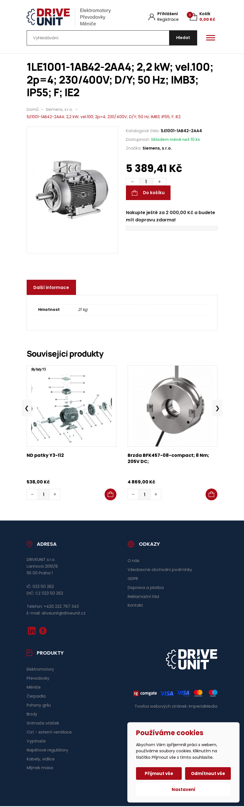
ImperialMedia (203, 707)
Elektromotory (40, 670)
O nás (133, 561)
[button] (110, 495)
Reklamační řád (143, 597)
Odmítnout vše (208, 773)
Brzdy (32, 714)
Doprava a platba (146, 588)
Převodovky (38, 679)
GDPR (133, 579)
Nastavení (183, 789)
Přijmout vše (159, 773)
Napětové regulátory (47, 750)
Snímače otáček (43, 723)
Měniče (34, 688)
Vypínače (36, 741)
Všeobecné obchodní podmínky (160, 570)
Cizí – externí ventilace (49, 732)
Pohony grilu (39, 706)
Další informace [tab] (51, 288)
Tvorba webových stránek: (161, 707)
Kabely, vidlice (41, 759)
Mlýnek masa (40, 768)
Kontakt (135, 606)
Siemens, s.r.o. (157, 149)
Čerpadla (36, 697)
